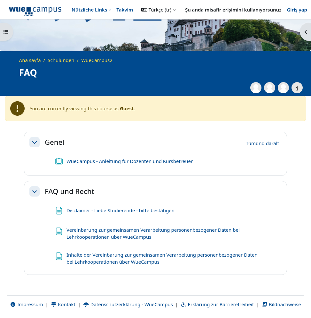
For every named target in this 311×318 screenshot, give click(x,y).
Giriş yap (297, 9)
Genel (54, 142)
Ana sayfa (30, 60)
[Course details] (297, 87)
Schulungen (61, 60)
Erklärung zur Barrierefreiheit (217, 304)
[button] (158, 9)
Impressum (26, 304)
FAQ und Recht (69, 191)
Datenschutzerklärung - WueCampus (128, 304)
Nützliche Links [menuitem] (89, 9)
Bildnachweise (281, 304)
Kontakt (63, 304)
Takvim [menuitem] (124, 9)
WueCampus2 (97, 60)
